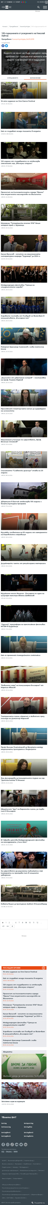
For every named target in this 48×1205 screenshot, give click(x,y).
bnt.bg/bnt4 (28, 1136)
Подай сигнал (6, 1167)
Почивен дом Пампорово (28, 1174)
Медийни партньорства (10, 1174)
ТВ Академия (23, 1167)
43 (3, 926)
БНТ (2, 2)
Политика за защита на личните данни (15, 1188)
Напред (15, 1167)
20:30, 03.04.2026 (8, 1104)
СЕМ (3, 1198)
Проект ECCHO (20, 1198)
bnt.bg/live (28, 1127)
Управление (27, 1164)
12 (37, 923)
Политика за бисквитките (11, 1191)
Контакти (36, 1164)
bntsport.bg (28, 1123)
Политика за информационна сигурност (15, 1194)
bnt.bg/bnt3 (28, 1132)
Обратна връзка (36, 1194)
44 (8, 926)
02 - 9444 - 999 (9, 1151)
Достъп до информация (10, 1170)
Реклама (37, 11)
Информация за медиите (28, 1170)
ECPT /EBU (10, 1198)
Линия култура (25, 26)
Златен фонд (28, 1160)
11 (33, 923)
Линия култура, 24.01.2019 (23, 39)
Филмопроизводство (15, 1160)
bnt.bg (4, 1123)
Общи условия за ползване (11, 1184)
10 (30, 923)
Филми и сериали (7, 1164)
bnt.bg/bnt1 (5, 1132)
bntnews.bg (6, 1127)
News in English (6, 1178)
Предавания (13, 26)
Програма (18, 1164)
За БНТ (4, 1160)
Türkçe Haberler (17, 1178)
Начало (4, 26)
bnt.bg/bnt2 (6, 1136)
